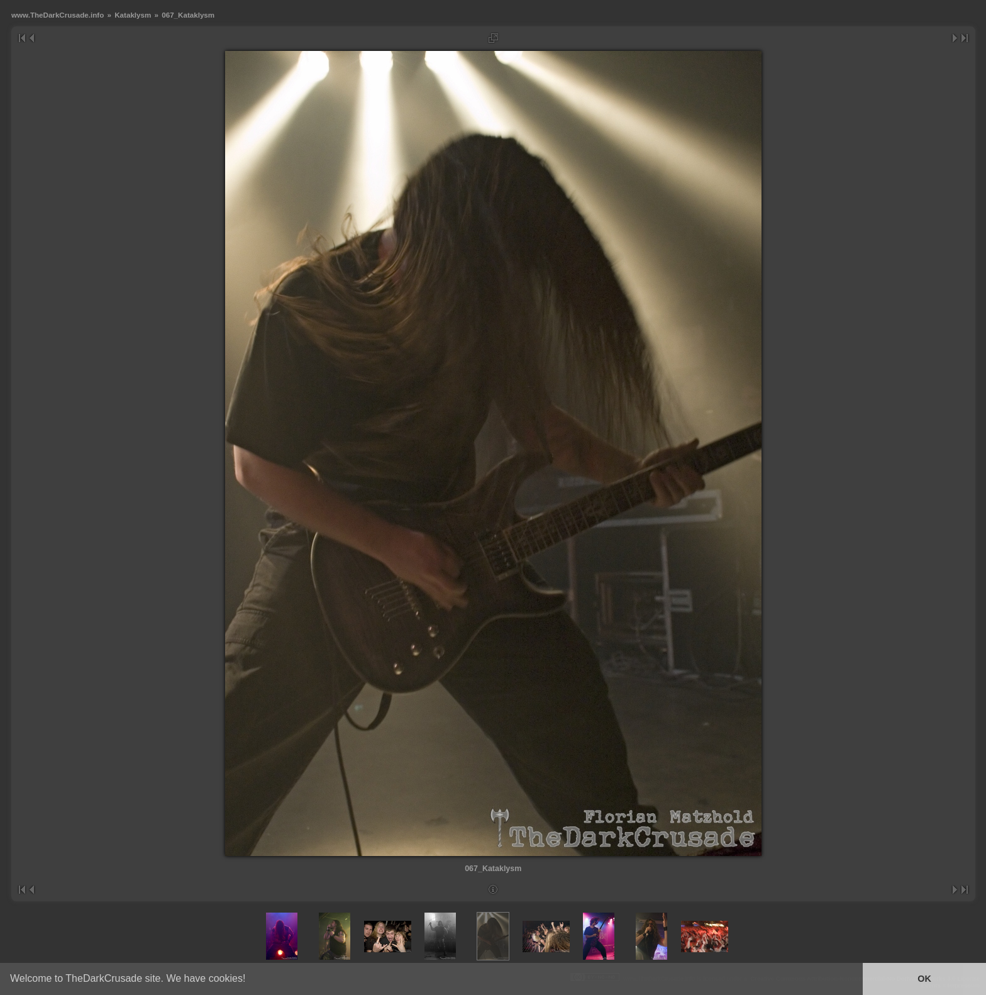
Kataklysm (132, 15)
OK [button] (924, 979)
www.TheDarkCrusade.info (57, 15)
